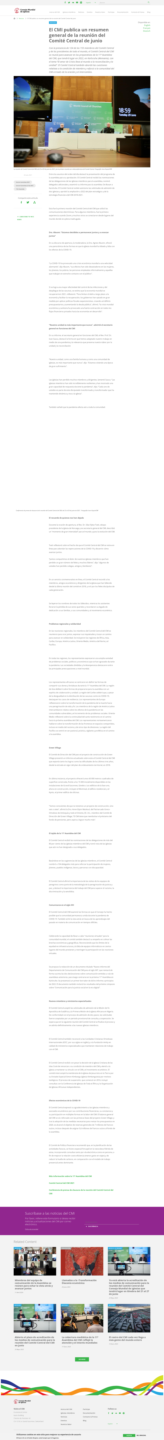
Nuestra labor (100, 12)
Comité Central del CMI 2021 (61, 1183)
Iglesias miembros (69, 12)
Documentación (122, 12)
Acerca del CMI (54, 12)
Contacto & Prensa (137, 12)
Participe (111, 12)
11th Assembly (20, 189)
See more (82, 1359)
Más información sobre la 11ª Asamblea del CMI (70, 1176)
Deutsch (146, 31)
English (147, 25)
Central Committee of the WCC (24, 185)
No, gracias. (141, 1435)
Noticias (81, 12)
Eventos (89, 12)
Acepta (129, 1435)
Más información (65, 1438)
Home (14, 18)
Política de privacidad (31, 1229)
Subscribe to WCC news (25, 218)
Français (146, 28)
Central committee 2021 (23, 182)
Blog (148, 12)
